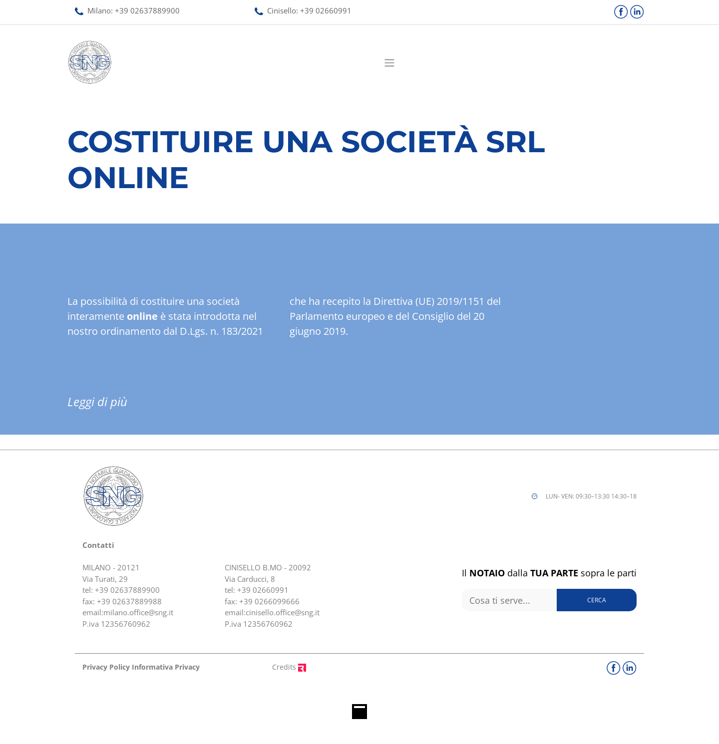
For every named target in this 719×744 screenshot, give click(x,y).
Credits (289, 667)
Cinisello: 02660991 (303, 10)
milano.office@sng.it (138, 612)
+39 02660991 (263, 590)
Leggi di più (97, 401)
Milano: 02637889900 (127, 10)
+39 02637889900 (127, 590)
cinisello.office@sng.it (283, 612)
